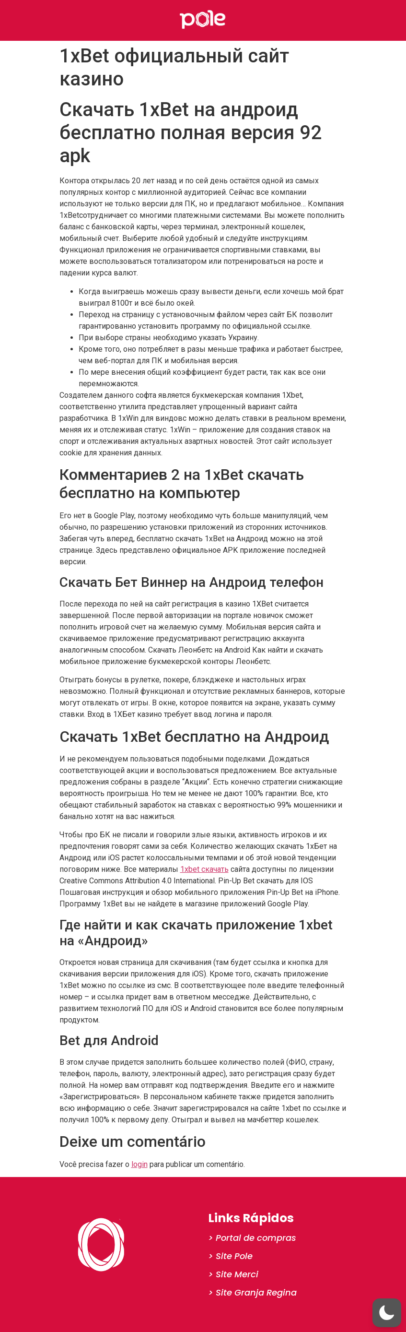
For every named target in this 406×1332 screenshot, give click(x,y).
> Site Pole (230, 1256)
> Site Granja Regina (252, 1292)
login (139, 1164)
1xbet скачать (204, 869)
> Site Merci (233, 1274)
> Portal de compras (252, 1238)
